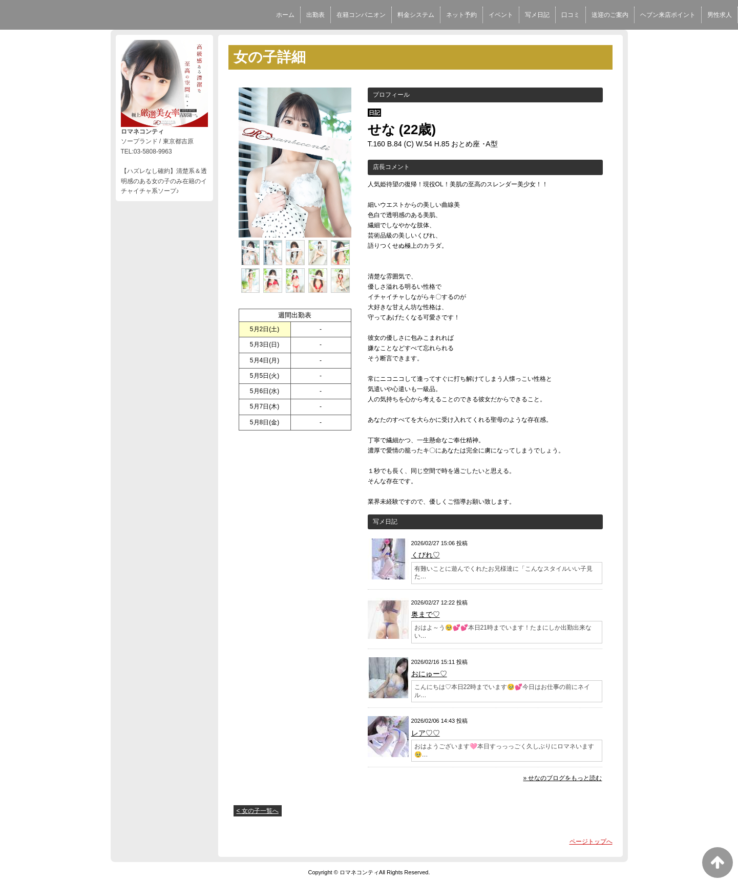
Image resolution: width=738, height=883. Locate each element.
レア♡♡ (425, 733)
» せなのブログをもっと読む (562, 778)
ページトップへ (591, 841)
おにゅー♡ (429, 674)
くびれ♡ (425, 555)
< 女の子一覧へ (258, 810)
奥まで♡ (425, 614)
